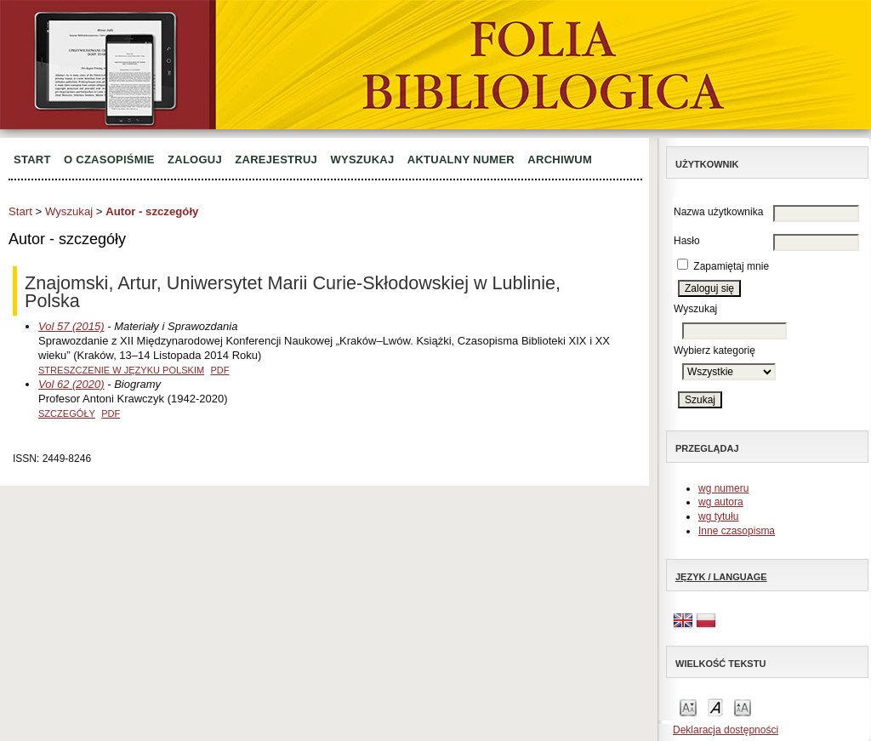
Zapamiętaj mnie (731, 266)
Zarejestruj (276, 159)
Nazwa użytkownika (718, 212)
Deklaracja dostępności (725, 730)
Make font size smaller (688, 706)
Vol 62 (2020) (71, 384)
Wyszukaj (362, 159)
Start (32, 159)
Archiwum (559, 159)
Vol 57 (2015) (71, 326)
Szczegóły (66, 413)
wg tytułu (718, 516)
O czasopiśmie (109, 159)
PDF (219, 370)
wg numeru (723, 488)
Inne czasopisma (736, 531)
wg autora (720, 502)
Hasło (687, 241)
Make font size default (715, 706)
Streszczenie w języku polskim (121, 370)
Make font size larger (742, 706)
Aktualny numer (461, 159)
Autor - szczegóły (151, 211)
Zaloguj (195, 159)
